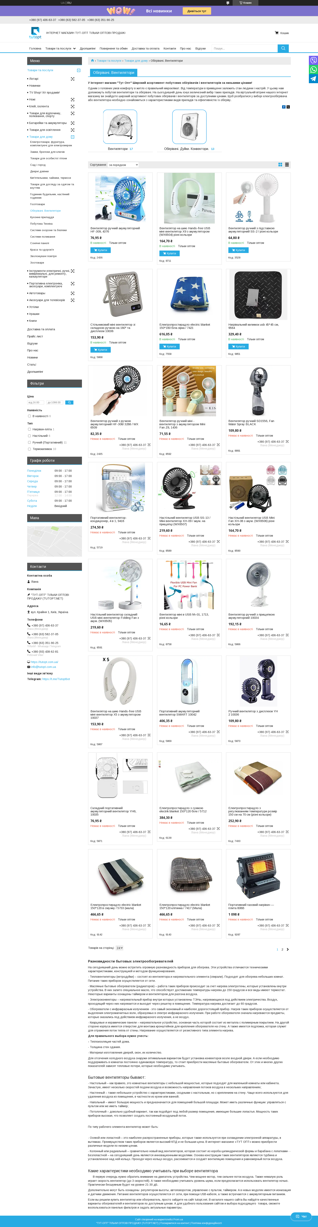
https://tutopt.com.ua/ (44, 662)
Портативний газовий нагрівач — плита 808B (251, 906)
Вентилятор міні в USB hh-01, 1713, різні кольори (184, 616)
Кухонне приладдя (42, 217)
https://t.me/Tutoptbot (56, 679)
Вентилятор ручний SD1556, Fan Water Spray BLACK (251, 422)
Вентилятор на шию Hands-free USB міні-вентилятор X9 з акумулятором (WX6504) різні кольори (184, 231)
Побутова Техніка (41, 223)
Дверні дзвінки (39, 171)
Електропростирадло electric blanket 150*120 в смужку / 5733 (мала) (115, 906)
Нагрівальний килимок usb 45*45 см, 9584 (253, 326)
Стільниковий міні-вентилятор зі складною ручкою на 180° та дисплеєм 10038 (112, 328)
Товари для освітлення (44, 129)
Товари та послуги (58, 48)
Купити (102, 250)
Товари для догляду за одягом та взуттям (52, 186)
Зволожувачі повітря (43, 256)
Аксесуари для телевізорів (47, 300)
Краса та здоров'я (42, 249)
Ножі (32, 99)
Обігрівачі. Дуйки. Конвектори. (186, 149)
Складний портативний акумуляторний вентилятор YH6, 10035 (113, 811)
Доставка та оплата (145, 48)
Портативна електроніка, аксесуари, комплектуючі (46, 285)
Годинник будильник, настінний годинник (49, 196)
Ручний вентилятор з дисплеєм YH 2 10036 (253, 713)
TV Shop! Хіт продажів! (44, 92)
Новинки (34, 85)
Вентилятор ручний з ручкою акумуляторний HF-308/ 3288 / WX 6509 (114, 424)
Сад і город (38, 164)
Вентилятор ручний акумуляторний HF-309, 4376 (115, 230)
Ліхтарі (33, 78)
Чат (301, 1216)
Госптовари (37, 204)
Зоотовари (37, 262)
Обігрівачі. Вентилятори (45, 210)
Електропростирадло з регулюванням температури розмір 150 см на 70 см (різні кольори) (252, 811)
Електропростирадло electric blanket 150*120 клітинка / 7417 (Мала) (184, 906)
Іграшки (34, 313)
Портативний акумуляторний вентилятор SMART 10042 (179, 713)
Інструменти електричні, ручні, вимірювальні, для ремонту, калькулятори (49, 273)
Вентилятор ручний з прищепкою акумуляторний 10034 (251, 616)
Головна (35, 48)
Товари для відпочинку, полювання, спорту (45, 115)
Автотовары (37, 293)
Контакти (169, 48)
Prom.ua (178, 1219)
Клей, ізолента (39, 106)
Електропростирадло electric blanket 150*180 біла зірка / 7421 (184, 326)
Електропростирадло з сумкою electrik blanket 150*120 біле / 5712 (182, 809)
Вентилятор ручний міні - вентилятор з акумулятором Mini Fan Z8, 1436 (182, 424)
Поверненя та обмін (114, 48)
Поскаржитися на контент (174, 1223)
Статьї (31, 364)
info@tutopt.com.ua (43, 666)
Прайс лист (35, 336)
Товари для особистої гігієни (48, 158)
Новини (32, 357)
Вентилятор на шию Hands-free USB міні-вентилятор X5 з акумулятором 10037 (115, 714)
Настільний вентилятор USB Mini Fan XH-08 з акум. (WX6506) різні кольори (251, 521)
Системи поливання (42, 236)
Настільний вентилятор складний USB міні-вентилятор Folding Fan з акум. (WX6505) (114, 618)
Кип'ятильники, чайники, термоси (50, 177)
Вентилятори (118, 149)
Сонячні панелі (39, 243)
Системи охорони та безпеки (48, 230)
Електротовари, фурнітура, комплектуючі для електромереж (51, 143)
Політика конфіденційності (206, 1223)
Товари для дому (136, 60)
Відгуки (200, 48)
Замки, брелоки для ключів (47, 151)
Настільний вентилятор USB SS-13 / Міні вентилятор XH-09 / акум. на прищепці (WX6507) (184, 521)
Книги (33, 320)
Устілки (34, 307)
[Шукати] (283, 48)
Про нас (185, 48)
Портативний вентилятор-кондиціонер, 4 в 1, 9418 (108, 519)
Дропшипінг (88, 48)
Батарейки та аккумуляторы (48, 123)
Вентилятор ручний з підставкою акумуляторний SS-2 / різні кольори (253, 230)
